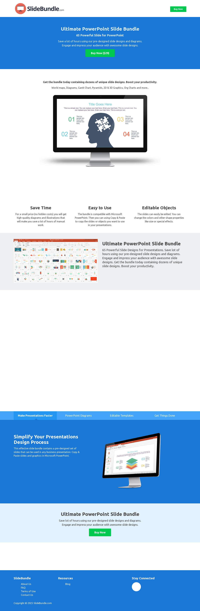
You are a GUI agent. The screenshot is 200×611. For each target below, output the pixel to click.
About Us (26, 584)
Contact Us (27, 595)
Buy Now (178, 9)
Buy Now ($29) (100, 53)
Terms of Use (28, 591)
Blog (67, 584)
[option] (35, 415)
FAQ (23, 587)
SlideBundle (44, 8)
